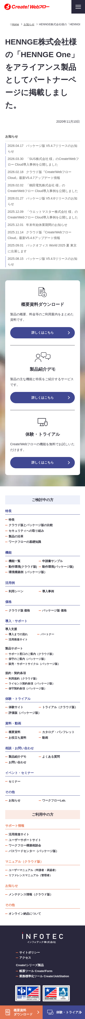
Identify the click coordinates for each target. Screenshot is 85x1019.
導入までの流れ (18, 634)
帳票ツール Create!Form (35, 971)
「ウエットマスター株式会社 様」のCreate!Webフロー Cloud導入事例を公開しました (43, 214)
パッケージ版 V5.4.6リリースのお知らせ (43, 201)
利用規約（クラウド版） (24, 678)
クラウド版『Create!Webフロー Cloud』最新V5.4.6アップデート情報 (40, 235)
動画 (45, 737)
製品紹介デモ (17, 756)
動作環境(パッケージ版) (58, 566)
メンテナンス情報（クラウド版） (31, 894)
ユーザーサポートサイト (25, 840)
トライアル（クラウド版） (60, 707)
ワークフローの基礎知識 (25, 541)
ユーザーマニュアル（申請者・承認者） (33, 870)
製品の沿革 (16, 536)
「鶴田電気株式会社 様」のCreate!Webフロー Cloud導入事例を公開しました (43, 188)
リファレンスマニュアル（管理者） (30, 875)
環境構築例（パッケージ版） (28, 572)
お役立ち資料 (17, 737)
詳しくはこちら (43, 332)
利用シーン (16, 591)
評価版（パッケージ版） (25, 712)
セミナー (14, 781)
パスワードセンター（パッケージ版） (34, 851)
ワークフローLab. (54, 800)
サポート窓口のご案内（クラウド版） (32, 653)
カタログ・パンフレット (58, 732)
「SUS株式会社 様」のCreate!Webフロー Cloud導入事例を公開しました (43, 161)
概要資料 (14, 732)
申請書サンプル (52, 561)
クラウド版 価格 (19, 610)
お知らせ (11, 136)
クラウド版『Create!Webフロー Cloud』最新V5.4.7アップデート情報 (40, 174)
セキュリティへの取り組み (26, 530)
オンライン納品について (25, 913)
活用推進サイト (18, 639)
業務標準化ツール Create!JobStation (44, 976)
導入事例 (48, 591)
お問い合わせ (17, 762)
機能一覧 (14, 561)
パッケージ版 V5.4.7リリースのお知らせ (43, 148)
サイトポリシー (29, 952)
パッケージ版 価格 (54, 610)
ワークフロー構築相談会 (25, 845)
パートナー (47, 634)
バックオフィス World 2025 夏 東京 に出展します (42, 248)
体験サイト (16, 707)
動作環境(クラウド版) (23, 566)
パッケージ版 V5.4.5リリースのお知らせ (43, 261)
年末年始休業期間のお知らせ (37, 225)
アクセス (25, 957)
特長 (12, 519)
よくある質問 (51, 756)
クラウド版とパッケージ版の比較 (31, 525)
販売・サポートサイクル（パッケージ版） (34, 663)
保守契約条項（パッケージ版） (28, 688)
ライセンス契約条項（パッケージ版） (32, 683)
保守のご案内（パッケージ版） (28, 658)
